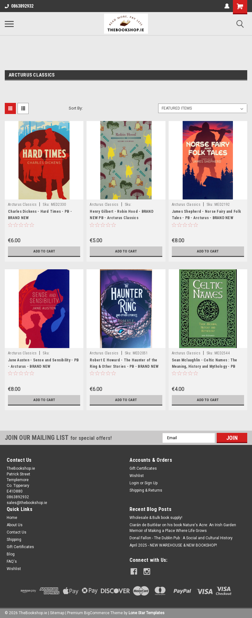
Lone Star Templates (146, 611)
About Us (15, 525)
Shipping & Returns (146, 490)
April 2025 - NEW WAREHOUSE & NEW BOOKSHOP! (173, 545)
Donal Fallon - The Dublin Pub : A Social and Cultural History (181, 538)
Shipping (14, 539)
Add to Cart (44, 251)
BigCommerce (96, 611)
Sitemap (57, 611)
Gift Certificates (143, 468)
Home (12, 517)
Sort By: (76, 108)
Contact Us (16, 532)
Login (134, 483)
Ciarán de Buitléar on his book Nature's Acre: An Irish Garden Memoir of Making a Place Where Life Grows (183, 528)
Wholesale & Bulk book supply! (156, 517)
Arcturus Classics (22, 204)
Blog (11, 554)
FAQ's (12, 561)
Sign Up (151, 483)
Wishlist (137, 476)
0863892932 (19, 6)
